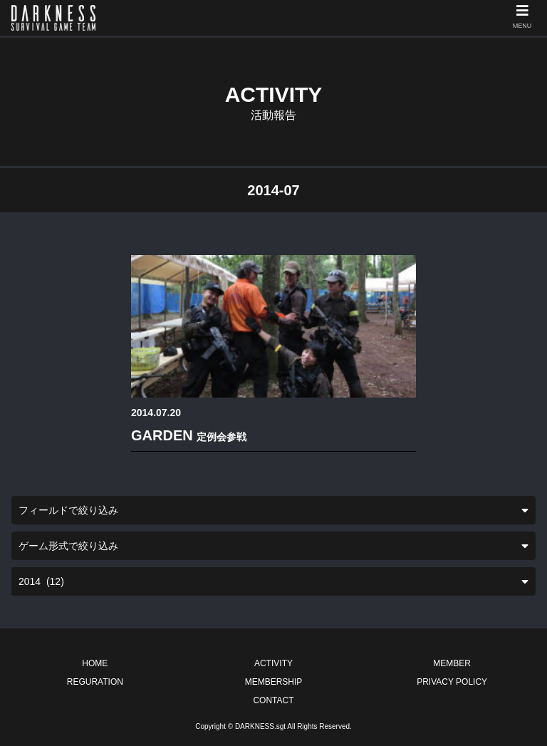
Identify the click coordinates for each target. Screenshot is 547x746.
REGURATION (95, 682)
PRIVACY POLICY (452, 682)
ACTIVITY (273, 663)
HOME (95, 663)
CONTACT (273, 700)
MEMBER (452, 663)
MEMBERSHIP (274, 682)
